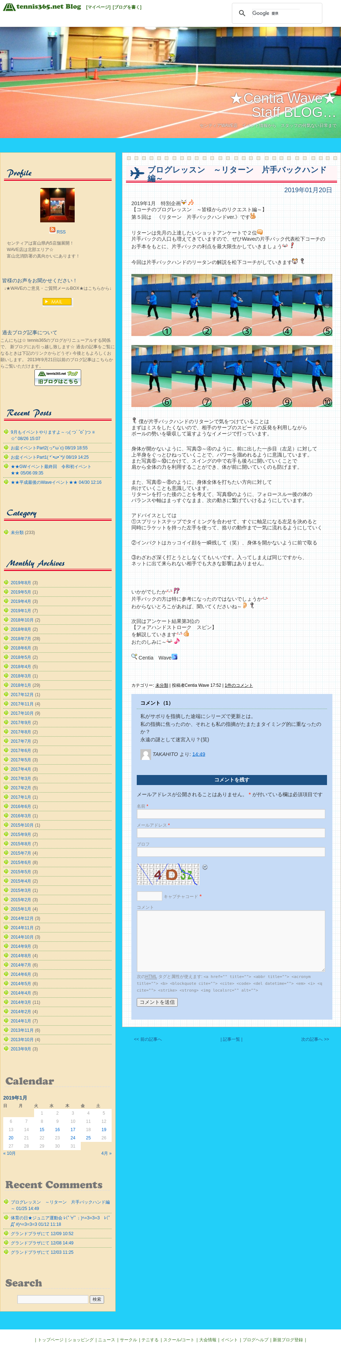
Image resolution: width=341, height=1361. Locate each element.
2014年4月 (21, 993)
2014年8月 (21, 955)
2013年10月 (22, 1039)
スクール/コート (179, 1339)
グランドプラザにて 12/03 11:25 (42, 1252)
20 (11, 1137)
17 (72, 1129)
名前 (142, 806)
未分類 (161, 685)
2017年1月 (21, 797)
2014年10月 (22, 937)
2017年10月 (22, 713)
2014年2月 (21, 1011)
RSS (61, 232)
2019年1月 (21, 610)
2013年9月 (21, 1049)
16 (57, 1129)
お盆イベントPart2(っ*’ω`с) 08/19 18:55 (49, 447)
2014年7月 (21, 965)
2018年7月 (21, 638)
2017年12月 (22, 694)
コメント (145, 907)
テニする (150, 1339)
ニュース (106, 1339)
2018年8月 (21, 629)
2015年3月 (21, 890)
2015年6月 (21, 862)
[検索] (276, 13)
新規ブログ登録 (288, 1339)
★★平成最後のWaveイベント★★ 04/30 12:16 (56, 482)
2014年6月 (21, 974)
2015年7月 (21, 853)
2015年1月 (21, 909)
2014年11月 (22, 927)
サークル (128, 1339)
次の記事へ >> (315, 1039)
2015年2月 (21, 899)
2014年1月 (21, 1021)
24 (72, 1137)
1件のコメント (239, 685)
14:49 (198, 754)
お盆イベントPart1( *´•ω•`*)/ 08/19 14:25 (50, 457)
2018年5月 (21, 657)
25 (88, 1137)
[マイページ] (98, 7)
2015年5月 (21, 871)
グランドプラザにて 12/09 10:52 (42, 1233)
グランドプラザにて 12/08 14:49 (42, 1243)
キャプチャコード (181, 896)
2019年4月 (21, 601)
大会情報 (207, 1339)
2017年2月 (21, 787)
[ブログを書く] (127, 7)
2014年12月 (22, 918)
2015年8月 (21, 843)
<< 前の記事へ (148, 1039)
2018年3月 (21, 676)
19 (104, 1129)
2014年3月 (21, 1002)
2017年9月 (21, 722)
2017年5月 (21, 759)
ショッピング (81, 1339)
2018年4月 (21, 666)
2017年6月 (21, 750)
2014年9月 (21, 946)
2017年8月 (21, 731)
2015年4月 (21, 881)
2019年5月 (21, 592)
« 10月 (9, 1153)
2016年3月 (21, 815)
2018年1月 (21, 685)
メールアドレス (153, 825)
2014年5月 (21, 983)
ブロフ (143, 844)
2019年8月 (21, 582)
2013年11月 (22, 1030)
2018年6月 (21, 648)
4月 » (106, 1153)
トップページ (51, 1339)
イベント (229, 1339)
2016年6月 (21, 806)
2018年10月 (22, 620)
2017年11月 (22, 704)
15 (41, 1129)
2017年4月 (21, 769)
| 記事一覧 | (231, 1039)
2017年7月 (21, 741)
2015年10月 (22, 825)
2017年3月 (21, 778)
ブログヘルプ (255, 1339)
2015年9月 (21, 834)
